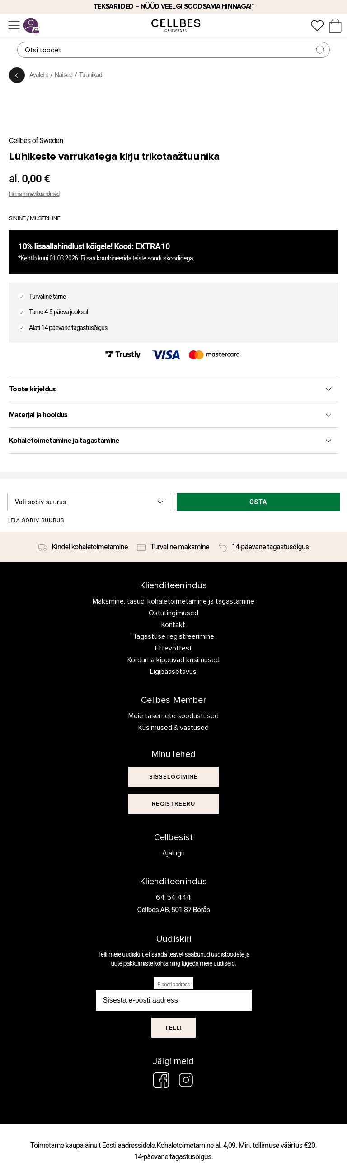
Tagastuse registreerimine (173, 636)
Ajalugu (173, 853)
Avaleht (38, 75)
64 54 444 (173, 897)
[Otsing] (173, 50)
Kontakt (173, 624)
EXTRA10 (152, 246)
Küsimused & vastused (173, 727)
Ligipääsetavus (173, 671)
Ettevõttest (173, 648)
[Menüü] (14, 25)
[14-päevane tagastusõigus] (263, 547)
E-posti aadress (173, 984)
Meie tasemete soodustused (173, 715)
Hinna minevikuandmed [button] (34, 194)
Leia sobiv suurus (35, 520)
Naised (63, 75)
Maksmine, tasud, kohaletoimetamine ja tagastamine (174, 601)
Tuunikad (90, 75)
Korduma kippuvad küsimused (173, 659)
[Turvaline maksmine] (173, 547)
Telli (173, 1027)
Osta (258, 502)
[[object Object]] (173, 777)
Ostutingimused (173, 613)
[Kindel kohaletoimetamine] (83, 547)
